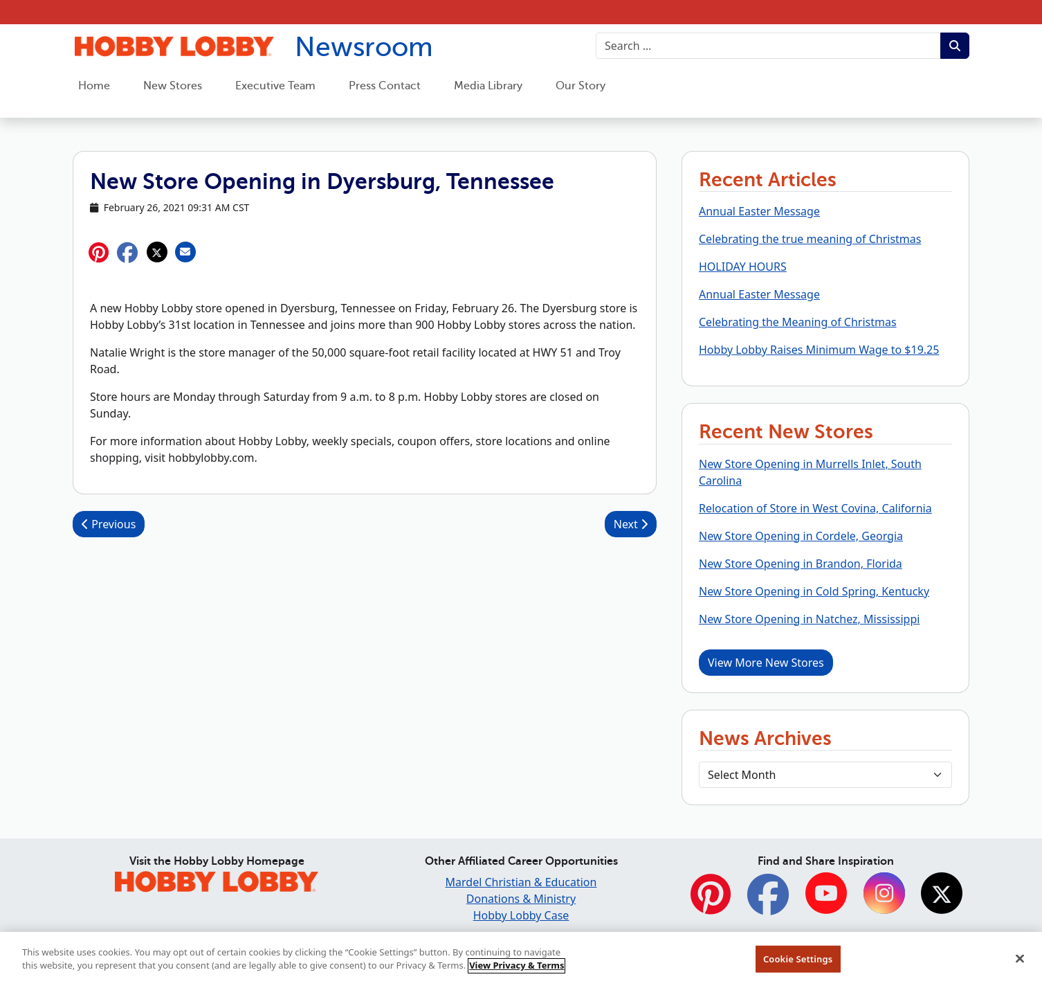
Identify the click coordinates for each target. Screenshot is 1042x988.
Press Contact (385, 86)
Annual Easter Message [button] (759, 211)
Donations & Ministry (521, 898)
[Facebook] (768, 902)
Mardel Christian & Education (521, 882)
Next (631, 524)
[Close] (1020, 965)
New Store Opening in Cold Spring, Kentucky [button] (814, 591)
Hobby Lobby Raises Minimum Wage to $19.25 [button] (819, 349)
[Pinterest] (711, 902)
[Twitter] (942, 895)
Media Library (488, 86)
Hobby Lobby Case (521, 915)
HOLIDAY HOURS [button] (743, 266)
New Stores (172, 86)
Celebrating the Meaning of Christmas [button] (798, 322)
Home (94, 86)
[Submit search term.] (954, 46)
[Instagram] (884, 895)
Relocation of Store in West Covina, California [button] (815, 508)
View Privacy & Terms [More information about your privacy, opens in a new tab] (516, 972)
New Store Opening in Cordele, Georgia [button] (801, 536)
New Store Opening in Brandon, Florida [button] (800, 563)
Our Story (580, 86)
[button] (127, 252)
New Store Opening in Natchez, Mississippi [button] (809, 619)
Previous (109, 524)
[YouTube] (826, 895)
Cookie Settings (797, 965)
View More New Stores (766, 662)
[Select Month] (825, 775)
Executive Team (275, 86)
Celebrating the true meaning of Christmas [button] (810, 238)
